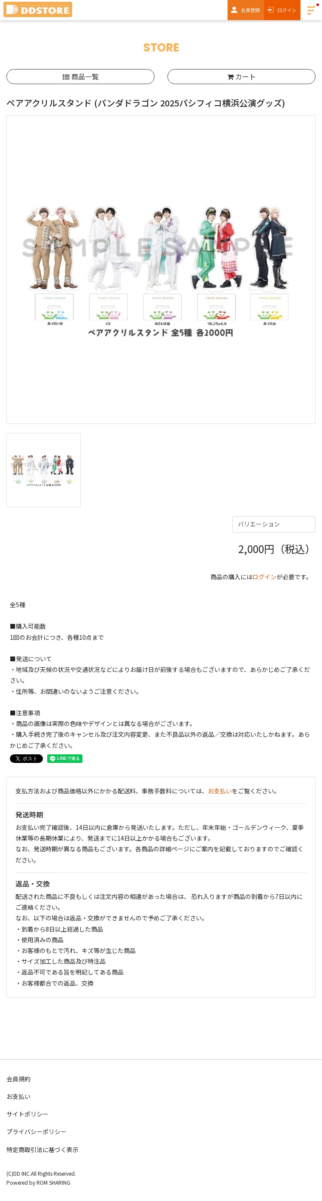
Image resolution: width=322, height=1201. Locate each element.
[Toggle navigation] (311, 10)
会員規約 (18, 1078)
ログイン (286, 9)
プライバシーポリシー (36, 1131)
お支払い (220, 791)
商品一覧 (81, 76)
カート (241, 76)
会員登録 (250, 9)
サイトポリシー (27, 1114)
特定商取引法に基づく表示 (42, 1149)
